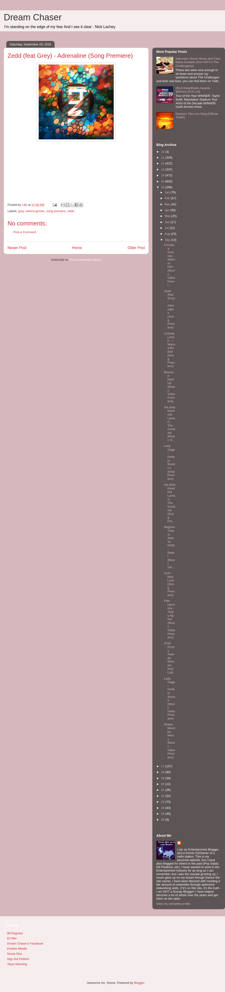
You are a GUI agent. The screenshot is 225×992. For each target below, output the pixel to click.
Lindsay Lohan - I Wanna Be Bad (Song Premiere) (169, 350)
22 (163, 796)
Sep (168, 240)
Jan (168, 192)
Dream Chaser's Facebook (25, 943)
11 (163, 157)
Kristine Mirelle (17, 948)
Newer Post (17, 248)
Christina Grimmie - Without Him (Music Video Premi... (169, 265)
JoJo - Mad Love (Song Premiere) (169, 584)
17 (163, 766)
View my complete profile (173, 903)
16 (163, 187)
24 (163, 808)
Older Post (136, 248)
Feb (168, 198)
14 (163, 175)
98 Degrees (15, 933)
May (168, 216)
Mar (168, 204)
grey (21, 211)
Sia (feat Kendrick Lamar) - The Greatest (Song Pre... (169, 503)
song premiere (56, 211)
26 (163, 819)
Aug (168, 233)
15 (163, 181)
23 (163, 802)
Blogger (139, 983)
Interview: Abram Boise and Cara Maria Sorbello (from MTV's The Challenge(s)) (198, 62)
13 (163, 169)
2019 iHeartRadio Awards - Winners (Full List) (194, 90)
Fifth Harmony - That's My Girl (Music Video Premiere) (169, 619)
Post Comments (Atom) (85, 259)
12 (163, 163)
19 (163, 778)
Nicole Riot (14, 954)
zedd (71, 211)
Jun (168, 222)
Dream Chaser (33, 17)
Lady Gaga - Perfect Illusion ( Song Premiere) (169, 462)
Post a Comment (24, 232)
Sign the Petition (18, 959)
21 (163, 790)
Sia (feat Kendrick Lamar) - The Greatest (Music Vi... (169, 423)
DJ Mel (11, 938)
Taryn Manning (17, 964)
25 (163, 813)
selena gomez (35, 211)
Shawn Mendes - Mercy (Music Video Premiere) (169, 741)
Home (77, 248)
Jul (167, 228)
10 (163, 151)
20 (163, 784)
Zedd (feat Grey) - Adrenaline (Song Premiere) (169, 309)
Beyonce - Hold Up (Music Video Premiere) (169, 386)
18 (163, 772)
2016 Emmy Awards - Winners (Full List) (169, 657)
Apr (167, 210)
